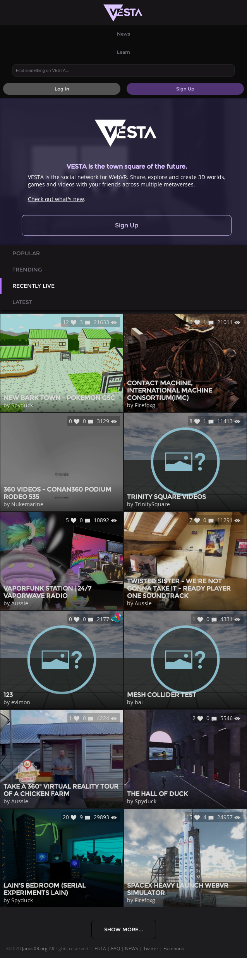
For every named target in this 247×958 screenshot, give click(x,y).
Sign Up (127, 225)
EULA (100, 948)
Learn (123, 52)
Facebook (173, 948)
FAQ (115, 948)
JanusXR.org (35, 948)
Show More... (123, 929)
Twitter (150, 948)
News (123, 34)
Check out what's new (56, 199)
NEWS (131, 948)
